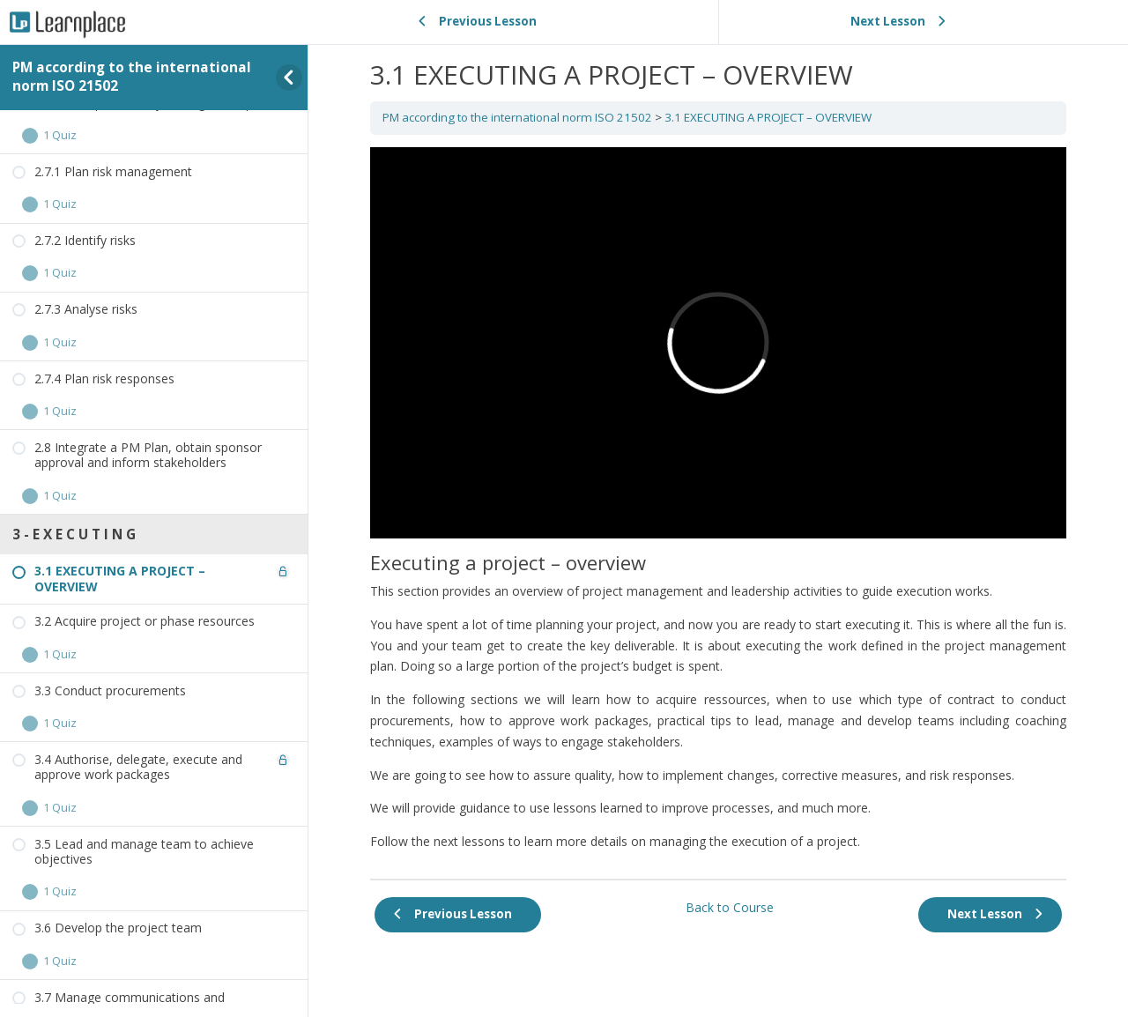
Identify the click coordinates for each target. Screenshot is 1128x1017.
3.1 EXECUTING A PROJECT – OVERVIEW (768, 117)
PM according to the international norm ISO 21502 (131, 76)
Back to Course (730, 907)
